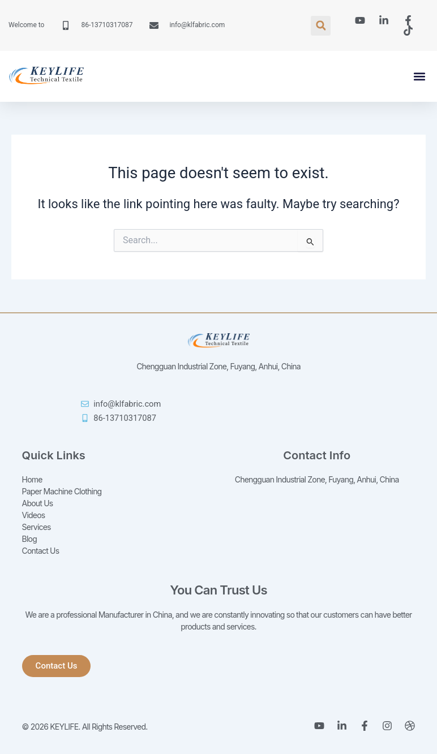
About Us (37, 503)
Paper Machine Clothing (62, 491)
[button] (321, 26)
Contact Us (40, 550)
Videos (33, 515)
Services (36, 527)
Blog (29, 539)
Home (32, 479)
